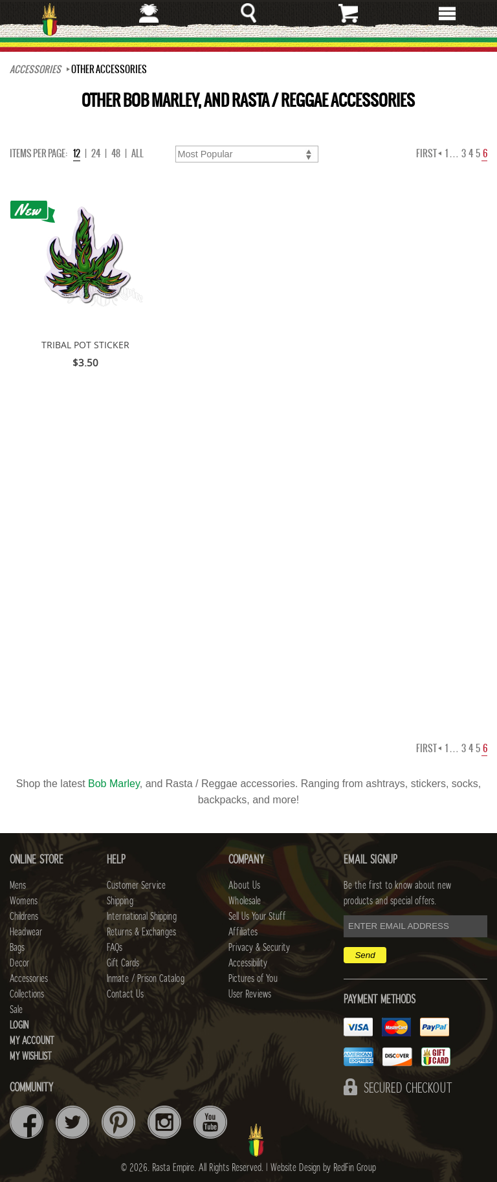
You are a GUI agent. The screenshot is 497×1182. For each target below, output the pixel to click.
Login (19, 1025)
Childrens (24, 916)
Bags (17, 947)
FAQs (114, 947)
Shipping (120, 901)
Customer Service (136, 885)
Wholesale (244, 901)
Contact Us (125, 994)
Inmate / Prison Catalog (145, 979)
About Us (244, 885)
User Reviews (249, 994)
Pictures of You (253, 979)
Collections (27, 994)
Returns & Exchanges (141, 932)
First (428, 153)
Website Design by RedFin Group (323, 1168)
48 (115, 153)
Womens (24, 901)
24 (95, 153)
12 (76, 153)
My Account (32, 1041)
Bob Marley (114, 783)
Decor (19, 963)
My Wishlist (31, 1056)
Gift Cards (123, 963)
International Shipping (142, 916)
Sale (16, 1010)
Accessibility (247, 963)
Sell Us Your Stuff (256, 916)
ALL (137, 153)
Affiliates (243, 932)
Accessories (35, 69)
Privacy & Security (259, 947)
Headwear (26, 932)
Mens (18, 885)
